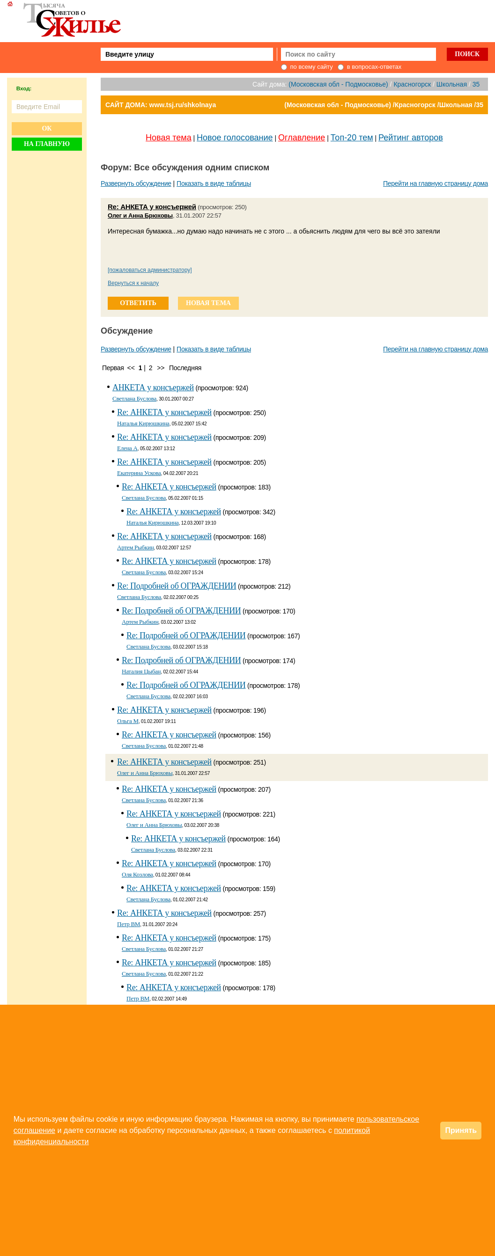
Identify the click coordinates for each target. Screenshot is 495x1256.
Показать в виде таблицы (214, 183)
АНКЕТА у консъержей (153, 387)
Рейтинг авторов (410, 137)
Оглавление (301, 137)
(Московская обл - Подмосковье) (338, 84)
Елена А (127, 448)
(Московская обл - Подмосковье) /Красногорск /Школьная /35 (383, 105)
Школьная (451, 84)
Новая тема (169, 137)
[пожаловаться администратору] (150, 270)
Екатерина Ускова (139, 472)
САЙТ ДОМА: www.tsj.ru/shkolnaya (160, 105)
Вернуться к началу (133, 283)
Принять (461, 1130)
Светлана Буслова (134, 398)
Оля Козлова (137, 874)
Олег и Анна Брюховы (140, 215)
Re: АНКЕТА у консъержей (152, 207)
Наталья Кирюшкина (143, 423)
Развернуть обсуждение (136, 183)
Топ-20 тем (352, 137)
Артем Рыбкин (135, 547)
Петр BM (128, 923)
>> (160, 368)
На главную (47, 143)
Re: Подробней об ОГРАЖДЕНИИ (176, 586)
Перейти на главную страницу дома (435, 183)
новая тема (208, 303)
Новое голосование (235, 137)
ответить (138, 303)
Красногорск (412, 84)
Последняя (185, 368)
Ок (47, 128)
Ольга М (128, 720)
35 (476, 84)
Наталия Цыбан (141, 671)
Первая (113, 368)
